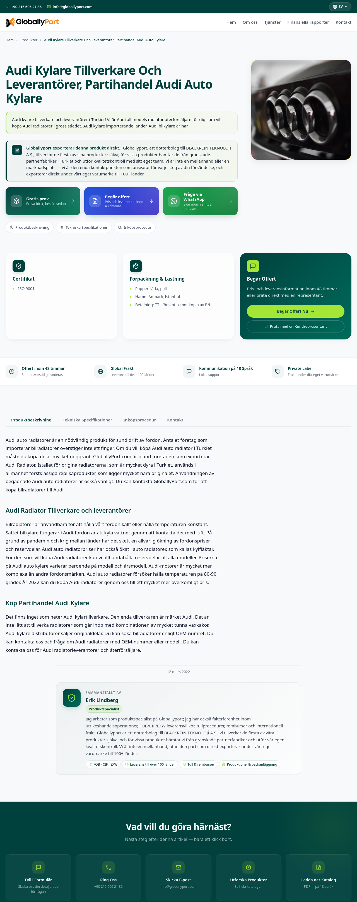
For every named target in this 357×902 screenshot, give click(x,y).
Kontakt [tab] (175, 420)
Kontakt (343, 22)
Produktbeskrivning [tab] (31, 420)
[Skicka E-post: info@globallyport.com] (178, 877)
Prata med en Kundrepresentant (295, 326)
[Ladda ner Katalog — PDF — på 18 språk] (318, 877)
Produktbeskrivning (29, 227)
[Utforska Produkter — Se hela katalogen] (248, 877)
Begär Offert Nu (295, 311)
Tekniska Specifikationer (83, 227)
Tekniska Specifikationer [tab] (87, 420)
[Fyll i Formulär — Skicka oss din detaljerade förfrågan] (38, 877)
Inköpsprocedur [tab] (140, 420)
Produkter (28, 39)
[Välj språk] (340, 6)
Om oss (250, 22)
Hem (231, 22)
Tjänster (272, 22)
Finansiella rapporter (308, 22)
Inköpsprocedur (134, 227)
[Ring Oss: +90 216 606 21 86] (108, 877)
